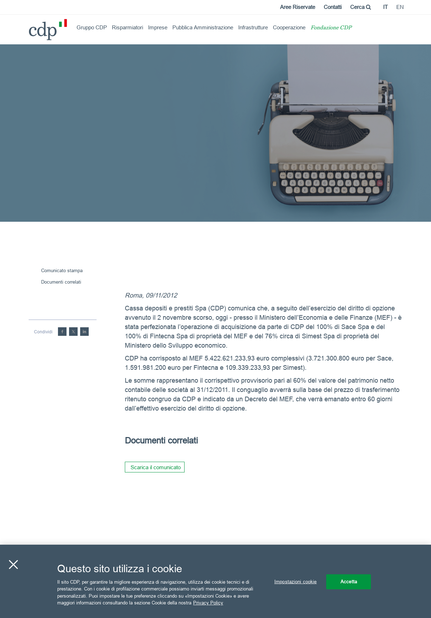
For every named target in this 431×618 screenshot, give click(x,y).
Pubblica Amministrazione (202, 27)
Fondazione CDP (331, 28)
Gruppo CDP (92, 27)
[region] (215, 581)
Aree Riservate (297, 7)
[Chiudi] (13, 565)
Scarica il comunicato (156, 467)
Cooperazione (289, 27)
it (385, 7)
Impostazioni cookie (295, 581)
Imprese (157, 27)
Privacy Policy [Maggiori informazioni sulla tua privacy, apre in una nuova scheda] (208, 602)
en (400, 7)
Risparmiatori (127, 27)
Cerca (360, 7)
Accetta (349, 581)
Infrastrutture (253, 27)
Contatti (333, 7)
